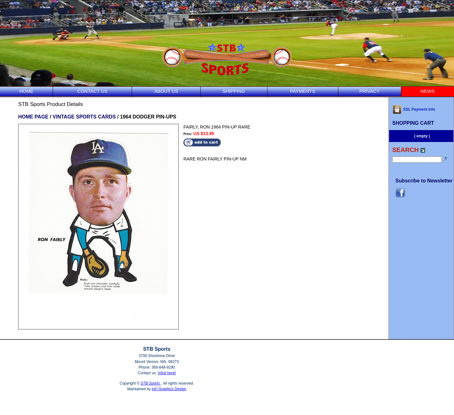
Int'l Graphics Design (169, 389)
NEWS (427, 91)
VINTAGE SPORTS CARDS (84, 116)
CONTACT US (92, 91)
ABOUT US (166, 91)
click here (167, 373)
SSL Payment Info (413, 109)
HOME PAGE (33, 116)
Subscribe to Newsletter (423, 180)
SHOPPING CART (413, 123)
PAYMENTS (302, 91)
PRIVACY (369, 91)
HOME (26, 91)
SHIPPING (234, 91)
